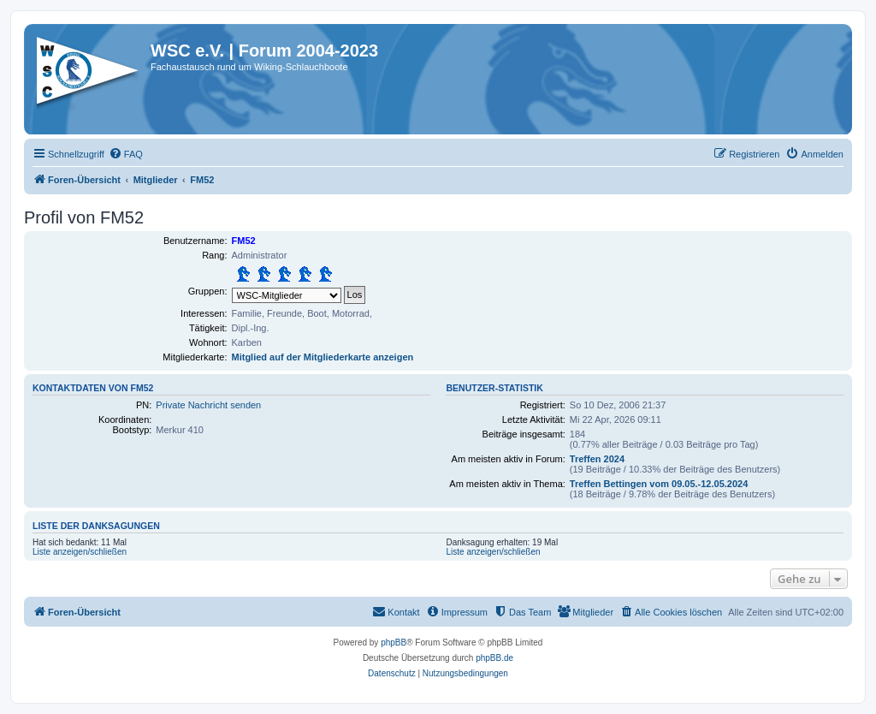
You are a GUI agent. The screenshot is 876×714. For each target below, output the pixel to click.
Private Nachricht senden (208, 405)
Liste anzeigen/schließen (80, 551)
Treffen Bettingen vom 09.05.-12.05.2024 (659, 484)
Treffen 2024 (597, 459)
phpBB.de (494, 658)
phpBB (393, 642)
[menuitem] (126, 154)
